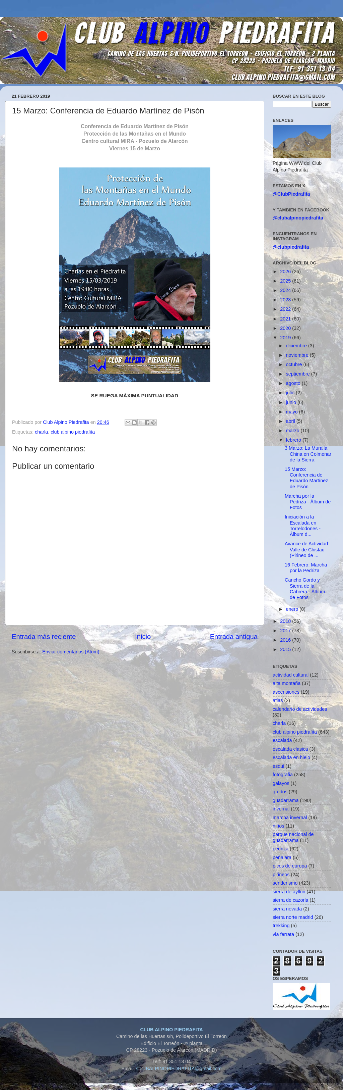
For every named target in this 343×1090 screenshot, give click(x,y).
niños (278, 826)
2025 (286, 281)
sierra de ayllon (289, 891)
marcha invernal (290, 817)
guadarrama (286, 800)
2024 (286, 290)
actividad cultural (290, 675)
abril (291, 421)
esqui (278, 766)
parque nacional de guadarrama (293, 837)
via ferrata (283, 934)
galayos (281, 783)
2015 (286, 649)
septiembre (298, 374)
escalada (282, 740)
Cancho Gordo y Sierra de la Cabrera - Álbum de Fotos (305, 588)
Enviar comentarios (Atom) (70, 651)
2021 (286, 318)
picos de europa (290, 866)
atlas (278, 700)
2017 (286, 630)
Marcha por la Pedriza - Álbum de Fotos (308, 501)
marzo (293, 430)
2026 (286, 271)
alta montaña (286, 683)
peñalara (282, 857)
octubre (294, 364)
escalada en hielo (291, 757)
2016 (286, 640)
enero (293, 609)
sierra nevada (287, 908)
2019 (286, 337)
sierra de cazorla (290, 900)
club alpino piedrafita (73, 432)
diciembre (297, 345)
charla (41, 432)
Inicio (143, 636)
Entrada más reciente (44, 636)
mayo (292, 411)
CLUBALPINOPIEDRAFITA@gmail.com (178, 1068)
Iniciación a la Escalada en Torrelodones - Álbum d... (303, 525)
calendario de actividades (300, 709)
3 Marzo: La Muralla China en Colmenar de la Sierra (308, 453)
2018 (286, 621)
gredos (280, 791)
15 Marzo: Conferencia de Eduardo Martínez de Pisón (306, 477)
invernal (281, 808)
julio (291, 392)
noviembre (298, 355)
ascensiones (286, 692)
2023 (286, 299)
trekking (281, 925)
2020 (286, 328)
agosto (294, 383)
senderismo (285, 883)
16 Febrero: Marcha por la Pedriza (306, 567)
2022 (286, 309)
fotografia (283, 774)
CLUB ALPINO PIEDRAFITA (171, 1029)
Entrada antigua (234, 636)
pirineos (281, 874)
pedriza (280, 848)
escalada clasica (290, 749)
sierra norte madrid (293, 917)
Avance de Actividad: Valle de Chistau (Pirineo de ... (307, 549)
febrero (294, 440)
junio (291, 402)
